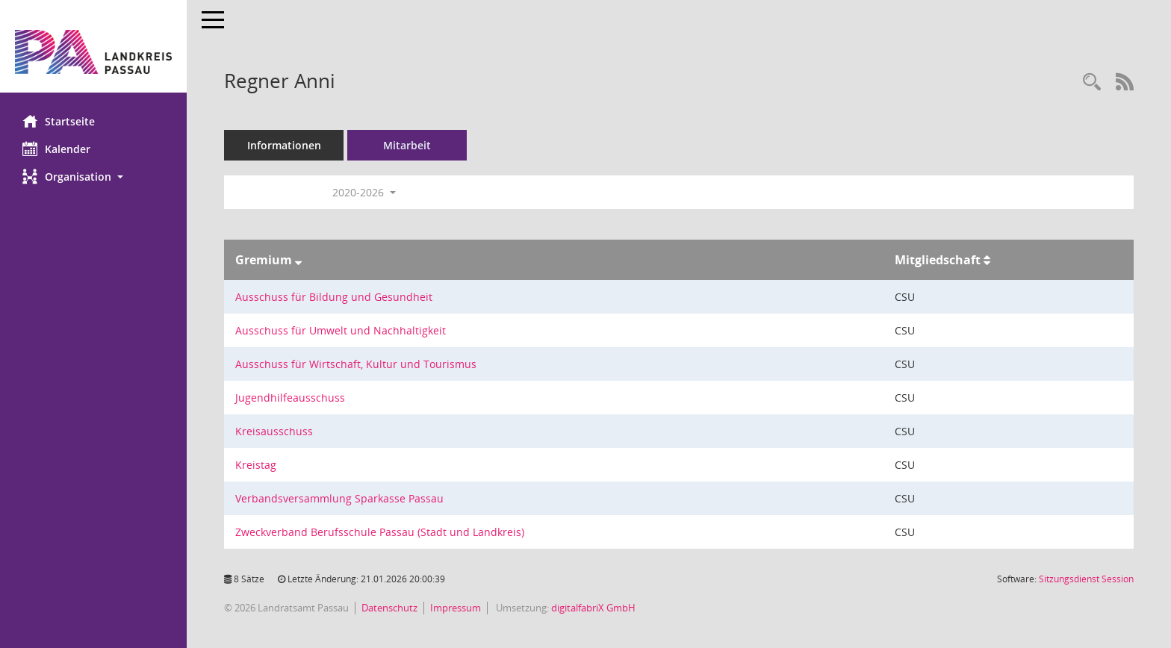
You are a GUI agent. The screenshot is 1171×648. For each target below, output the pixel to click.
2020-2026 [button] (364, 192)
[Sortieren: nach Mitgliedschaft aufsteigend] (987, 260)
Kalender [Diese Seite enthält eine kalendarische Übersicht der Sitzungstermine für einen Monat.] (56, 148)
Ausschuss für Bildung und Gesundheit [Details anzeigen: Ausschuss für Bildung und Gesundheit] (333, 297)
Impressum (455, 607)
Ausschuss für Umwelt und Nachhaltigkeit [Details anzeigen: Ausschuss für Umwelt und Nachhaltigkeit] (340, 330)
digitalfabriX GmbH (593, 607)
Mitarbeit (407, 145)
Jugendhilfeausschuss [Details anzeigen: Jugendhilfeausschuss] (290, 397)
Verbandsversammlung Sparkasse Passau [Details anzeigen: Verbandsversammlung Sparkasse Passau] (339, 498)
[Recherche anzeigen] (1091, 82)
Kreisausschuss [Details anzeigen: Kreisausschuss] (274, 431)
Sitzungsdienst (1086, 579)
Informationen (284, 145)
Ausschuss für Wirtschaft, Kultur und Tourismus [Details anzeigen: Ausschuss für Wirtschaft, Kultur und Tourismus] (355, 364)
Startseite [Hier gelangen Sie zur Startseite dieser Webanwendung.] (58, 120)
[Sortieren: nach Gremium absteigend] (298, 260)
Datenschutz (389, 607)
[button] (93, 176)
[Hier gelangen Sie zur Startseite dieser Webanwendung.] (93, 52)
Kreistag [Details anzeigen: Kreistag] (255, 465)
